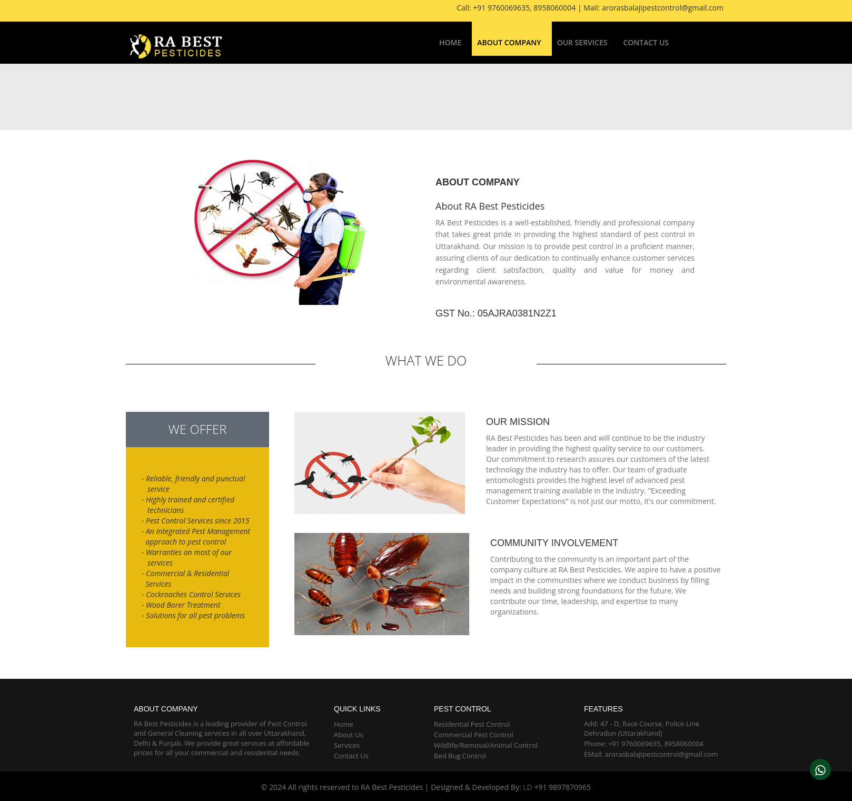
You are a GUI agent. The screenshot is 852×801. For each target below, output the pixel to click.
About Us (348, 734)
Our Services (582, 42)
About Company (509, 42)
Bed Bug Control (460, 755)
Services (347, 745)
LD (527, 787)
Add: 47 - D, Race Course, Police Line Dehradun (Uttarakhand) (641, 728)
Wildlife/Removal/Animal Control (486, 745)
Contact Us (646, 42)
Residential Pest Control (472, 724)
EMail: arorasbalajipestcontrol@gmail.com (651, 754)
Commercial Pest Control (473, 734)
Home (450, 42)
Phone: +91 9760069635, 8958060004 (644, 743)
